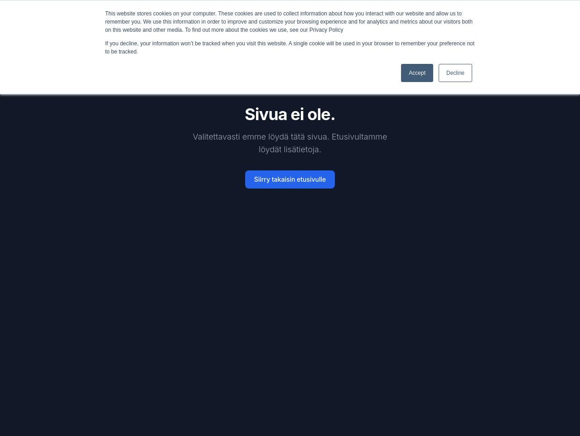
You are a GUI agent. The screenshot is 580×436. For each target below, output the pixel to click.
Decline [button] (455, 73)
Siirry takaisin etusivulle (290, 179)
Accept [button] (417, 73)
